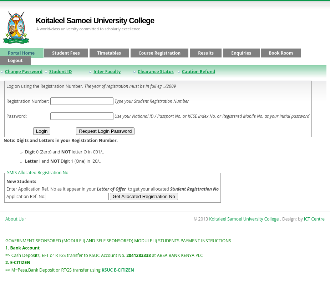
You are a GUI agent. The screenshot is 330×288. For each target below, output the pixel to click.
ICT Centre (314, 219)
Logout (15, 60)
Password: (16, 116)
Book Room (281, 53)
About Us (14, 219)
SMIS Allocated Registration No (37, 173)
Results (206, 53)
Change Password (23, 72)
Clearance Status (156, 72)
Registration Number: (27, 101)
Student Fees (66, 53)
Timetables (109, 53)
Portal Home (22, 53)
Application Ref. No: (26, 196)
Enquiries (241, 53)
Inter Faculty (107, 72)
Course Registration (159, 53)
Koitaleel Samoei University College (95, 20)
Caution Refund (198, 72)
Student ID (60, 72)
